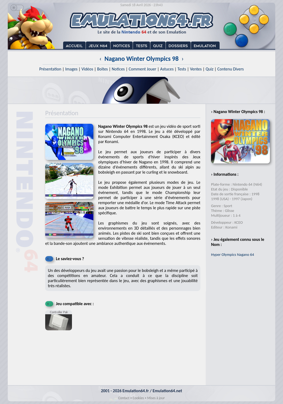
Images (71, 69)
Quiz (209, 69)
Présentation (50, 69)
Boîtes (102, 69)
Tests (182, 69)
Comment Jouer (142, 69)
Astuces (167, 69)
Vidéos (87, 69)
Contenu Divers (230, 69)
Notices (118, 69)
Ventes (196, 69)
